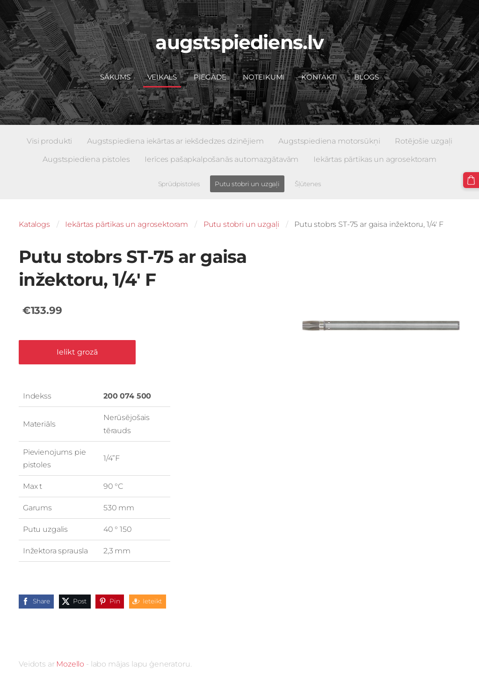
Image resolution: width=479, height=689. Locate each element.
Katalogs (34, 224)
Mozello (70, 664)
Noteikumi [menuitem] (263, 77)
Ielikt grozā (77, 352)
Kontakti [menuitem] (319, 77)
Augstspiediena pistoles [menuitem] (86, 159)
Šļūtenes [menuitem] (308, 184)
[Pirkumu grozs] (471, 180)
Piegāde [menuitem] (210, 77)
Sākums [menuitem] (115, 77)
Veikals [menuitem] (162, 77)
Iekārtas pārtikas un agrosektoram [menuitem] (374, 159)
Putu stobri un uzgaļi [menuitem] (247, 184)
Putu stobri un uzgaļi (241, 224)
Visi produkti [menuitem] (49, 141)
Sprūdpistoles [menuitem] (179, 184)
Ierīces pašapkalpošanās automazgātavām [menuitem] (221, 159)
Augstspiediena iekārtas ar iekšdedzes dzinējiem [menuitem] (175, 141)
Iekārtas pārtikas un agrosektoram (126, 224)
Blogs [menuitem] (366, 77)
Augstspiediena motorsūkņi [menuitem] (329, 141)
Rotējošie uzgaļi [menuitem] (423, 141)
